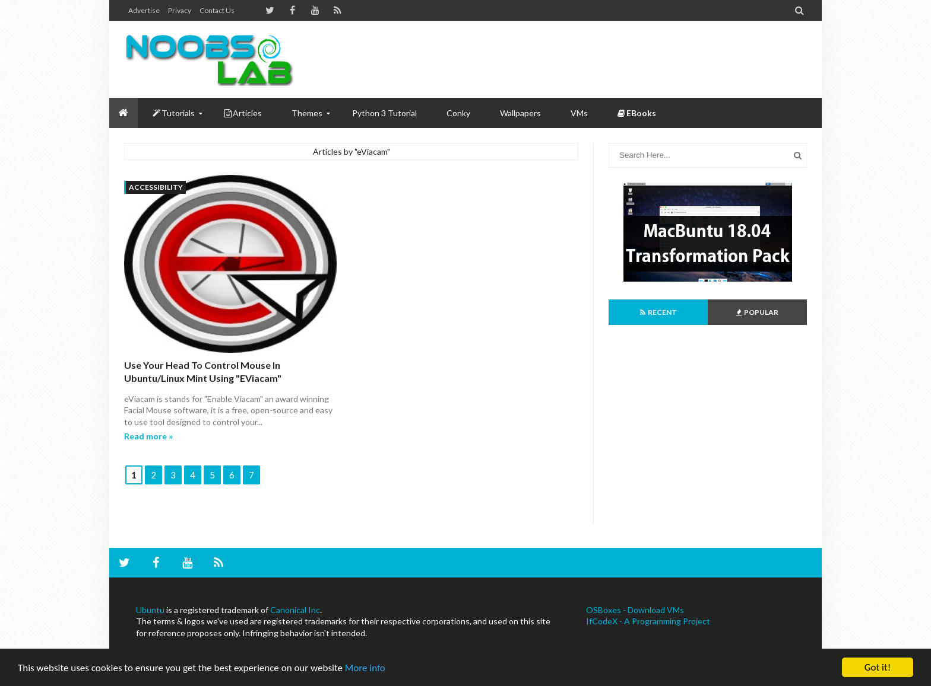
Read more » (148, 436)
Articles (243, 113)
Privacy (179, 10)
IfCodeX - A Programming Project (648, 621)
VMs (579, 113)
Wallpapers (520, 113)
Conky (458, 113)
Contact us (217, 10)
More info (365, 668)
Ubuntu (150, 610)
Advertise (144, 10)
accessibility (156, 187)
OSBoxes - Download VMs (635, 610)
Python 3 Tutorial (384, 113)
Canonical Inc (295, 610)
